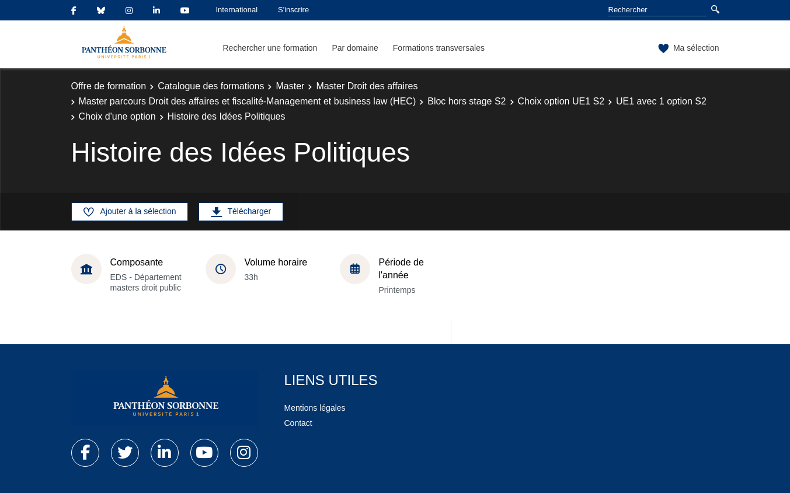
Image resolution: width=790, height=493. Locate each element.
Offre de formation (109, 86)
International (237, 9)
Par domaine (355, 48)
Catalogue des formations (211, 86)
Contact (298, 423)
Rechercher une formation (270, 48)
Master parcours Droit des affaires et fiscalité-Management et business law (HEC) (247, 101)
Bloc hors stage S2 (466, 101)
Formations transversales (439, 48)
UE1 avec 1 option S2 (661, 101)
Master (290, 86)
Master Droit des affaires (366, 86)
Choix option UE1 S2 (561, 101)
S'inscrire (293, 9)
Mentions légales (315, 407)
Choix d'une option (117, 116)
